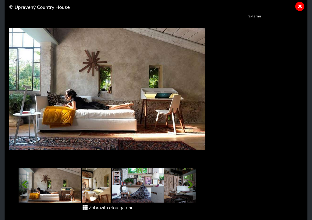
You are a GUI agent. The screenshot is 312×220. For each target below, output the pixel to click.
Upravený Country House (42, 7)
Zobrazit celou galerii (107, 207)
